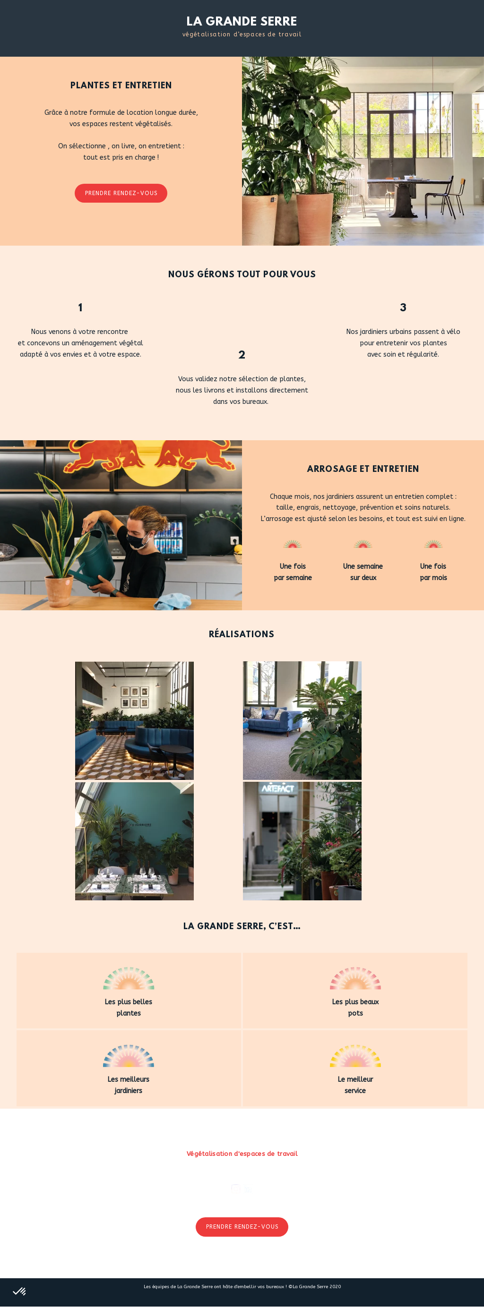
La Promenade (200, 1266)
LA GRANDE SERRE (242, 22)
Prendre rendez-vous (121, 193)
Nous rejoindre (143, 1266)
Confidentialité (343, 1266)
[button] (20, 1292)
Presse (242, 1266)
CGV (303, 1266)
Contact (276, 1266)
